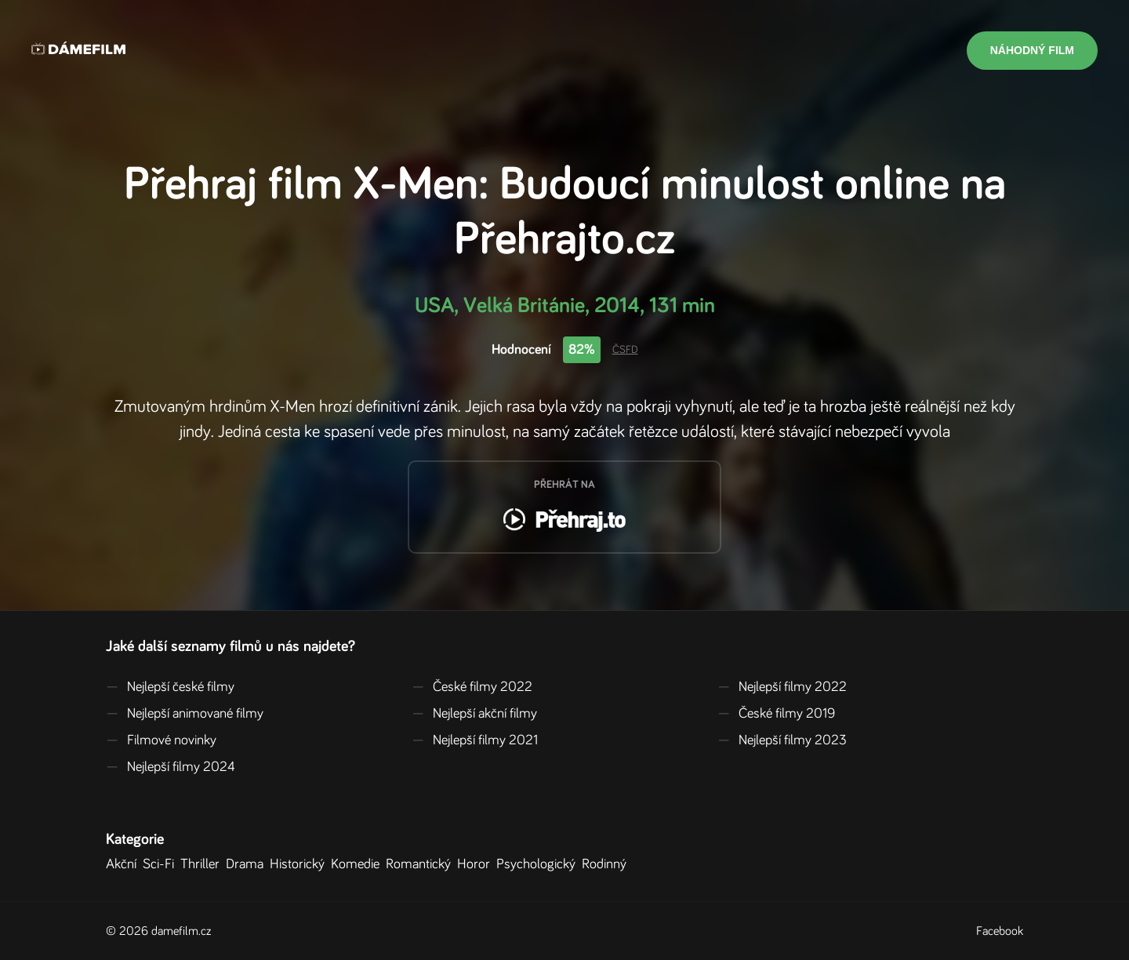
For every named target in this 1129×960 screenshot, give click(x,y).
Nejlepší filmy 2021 (475, 740)
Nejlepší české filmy (170, 687)
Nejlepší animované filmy (184, 714)
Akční (124, 864)
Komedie (358, 864)
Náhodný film (1032, 50)
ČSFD (625, 349)
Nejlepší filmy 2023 (782, 740)
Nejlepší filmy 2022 (782, 687)
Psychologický (539, 864)
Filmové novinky (161, 740)
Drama (248, 864)
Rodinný (607, 864)
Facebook (999, 931)
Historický (300, 864)
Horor (476, 864)
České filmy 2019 (776, 714)
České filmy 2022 (472, 687)
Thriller (203, 864)
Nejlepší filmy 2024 (170, 767)
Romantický (421, 864)
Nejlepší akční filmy (474, 714)
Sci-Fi (161, 864)
